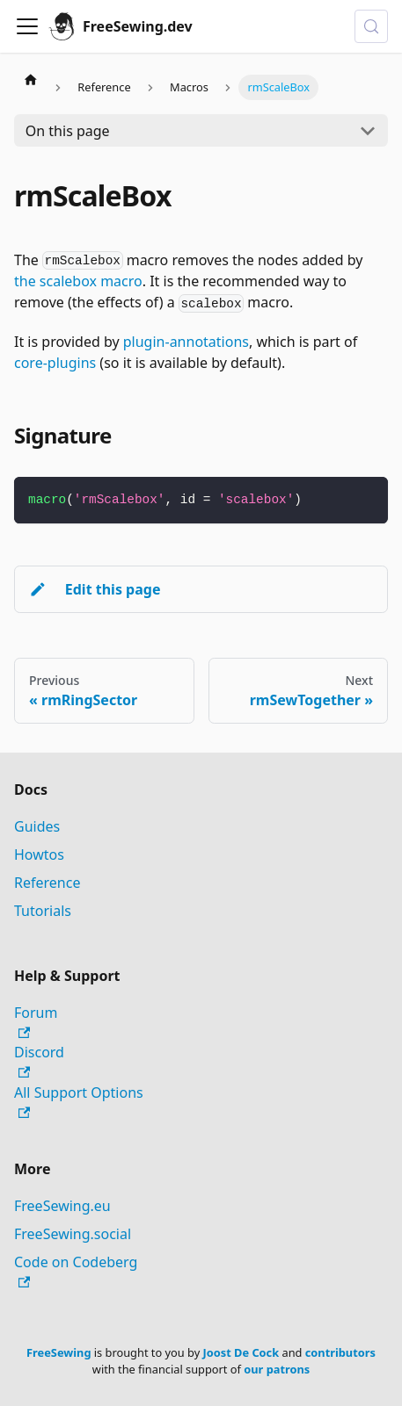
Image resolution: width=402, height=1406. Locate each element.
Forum (35, 1021)
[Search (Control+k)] (371, 26)
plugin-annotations (186, 341)
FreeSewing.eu (62, 1205)
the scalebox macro (78, 281)
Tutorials (42, 910)
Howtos (39, 854)
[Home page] (31, 79)
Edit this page (94, 589)
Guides (37, 826)
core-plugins (55, 362)
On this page (68, 131)
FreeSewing (58, 1352)
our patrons (277, 1369)
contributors (340, 1352)
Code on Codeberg (75, 1270)
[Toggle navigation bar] (27, 26)
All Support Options (78, 1101)
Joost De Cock (241, 1352)
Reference (47, 882)
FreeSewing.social (72, 1234)
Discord (39, 1060)
